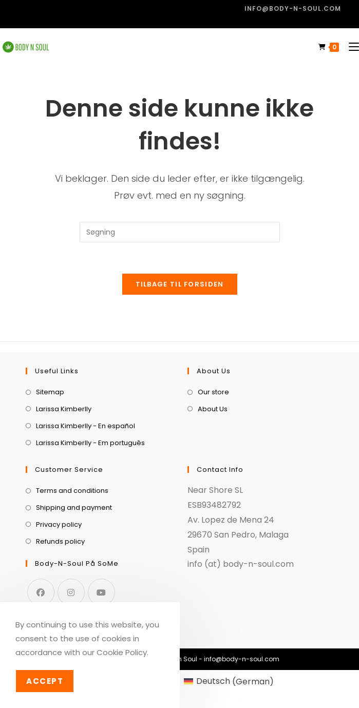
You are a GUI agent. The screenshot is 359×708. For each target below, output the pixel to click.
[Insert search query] (180, 232)
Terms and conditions (72, 490)
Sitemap (50, 392)
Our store (213, 392)
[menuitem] (229, 682)
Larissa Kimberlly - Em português (90, 443)
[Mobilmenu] (350, 47)
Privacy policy (59, 524)
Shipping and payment (74, 507)
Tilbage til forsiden (180, 284)
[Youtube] (101, 592)
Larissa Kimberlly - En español (85, 426)
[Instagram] (71, 592)
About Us (213, 409)
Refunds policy (60, 541)
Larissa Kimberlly (63, 409)
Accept (44, 681)
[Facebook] (40, 592)
